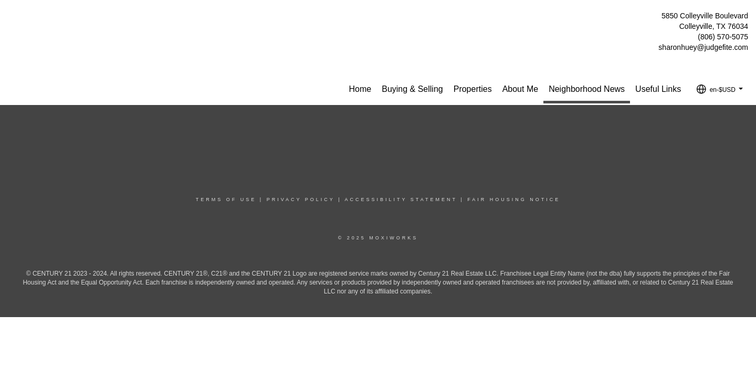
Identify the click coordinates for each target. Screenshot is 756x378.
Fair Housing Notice (513, 199)
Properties (473, 89)
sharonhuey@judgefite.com (703, 47)
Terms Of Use (226, 199)
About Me (520, 89)
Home (360, 89)
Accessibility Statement (401, 199)
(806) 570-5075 (723, 37)
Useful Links (658, 89)
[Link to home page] (11, 18)
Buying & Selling (412, 89)
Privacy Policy (301, 199)
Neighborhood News (587, 89)
